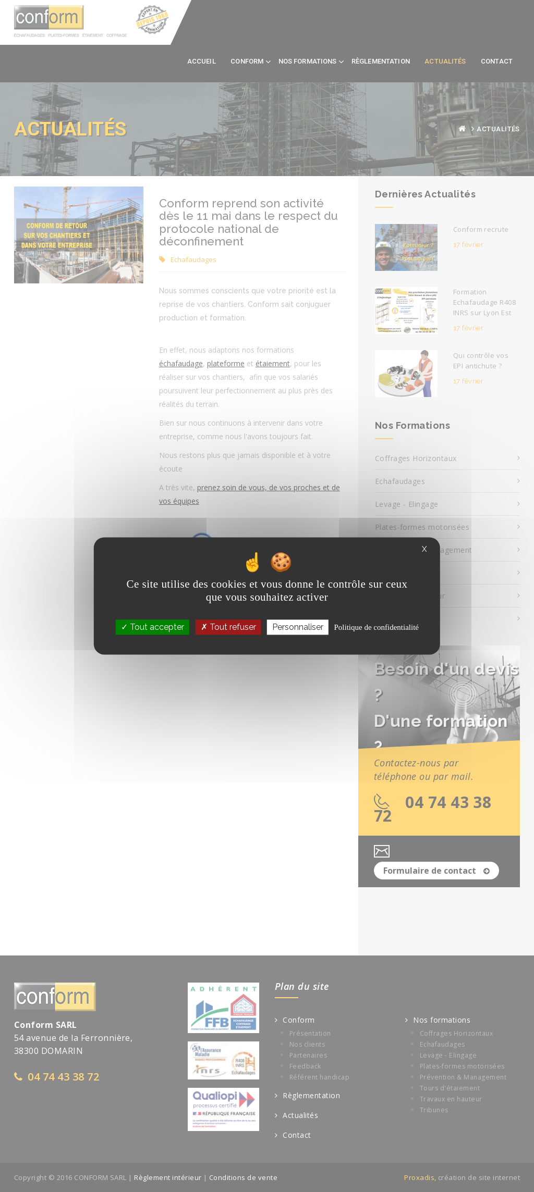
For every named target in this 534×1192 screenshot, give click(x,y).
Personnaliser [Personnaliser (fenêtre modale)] (297, 627)
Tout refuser (228, 627)
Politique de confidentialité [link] (376, 627)
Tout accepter (152, 627)
